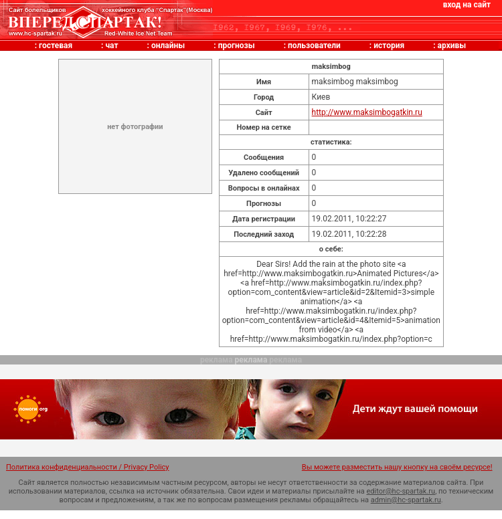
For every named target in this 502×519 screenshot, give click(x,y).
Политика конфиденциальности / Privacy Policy (87, 467)
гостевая (55, 45)
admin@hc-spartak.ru (406, 500)
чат (111, 45)
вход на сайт (467, 4)
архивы (452, 45)
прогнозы (236, 45)
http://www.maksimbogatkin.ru (367, 112)
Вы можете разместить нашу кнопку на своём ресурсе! (397, 467)
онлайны (168, 45)
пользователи (314, 45)
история (388, 45)
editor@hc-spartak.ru (401, 491)
